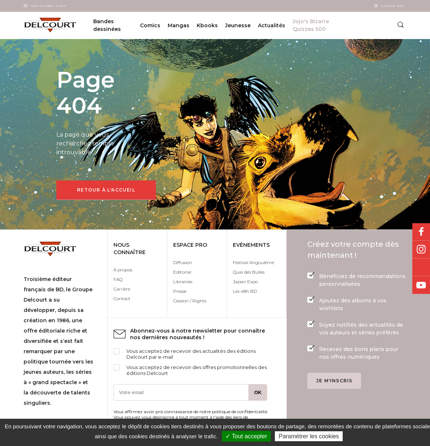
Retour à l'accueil (106, 190)
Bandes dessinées (107, 25)
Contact (121, 298)
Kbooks (207, 25)
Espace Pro (392, 6)
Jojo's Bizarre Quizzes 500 (311, 25)
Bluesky (421, 267)
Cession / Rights (189, 300)
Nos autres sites (49, 6)
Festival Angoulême (253, 262)
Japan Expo (245, 281)
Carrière (121, 289)
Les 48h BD (245, 291)
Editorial (182, 272)
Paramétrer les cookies (309, 436)
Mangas (178, 25)
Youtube (421, 285)
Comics (150, 25)
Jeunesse (238, 25)
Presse (179, 291)
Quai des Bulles (249, 272)
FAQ (117, 279)
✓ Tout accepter (246, 436)
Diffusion (182, 262)
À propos (122, 270)
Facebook (421, 232)
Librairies (182, 281)
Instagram (421, 250)
